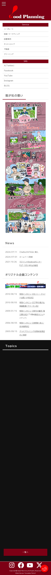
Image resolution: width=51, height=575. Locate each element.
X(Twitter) (9, 66)
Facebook (8, 71)
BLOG (7, 86)
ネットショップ (9, 44)
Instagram (8, 81)
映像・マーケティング (12, 34)
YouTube (8, 76)
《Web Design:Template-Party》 (25, 573)
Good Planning (23, 570)
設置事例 (7, 39)
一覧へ (25, 552)
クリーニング (9, 54)
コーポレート (8, 29)
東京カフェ (39, 314)
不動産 (6, 49)
